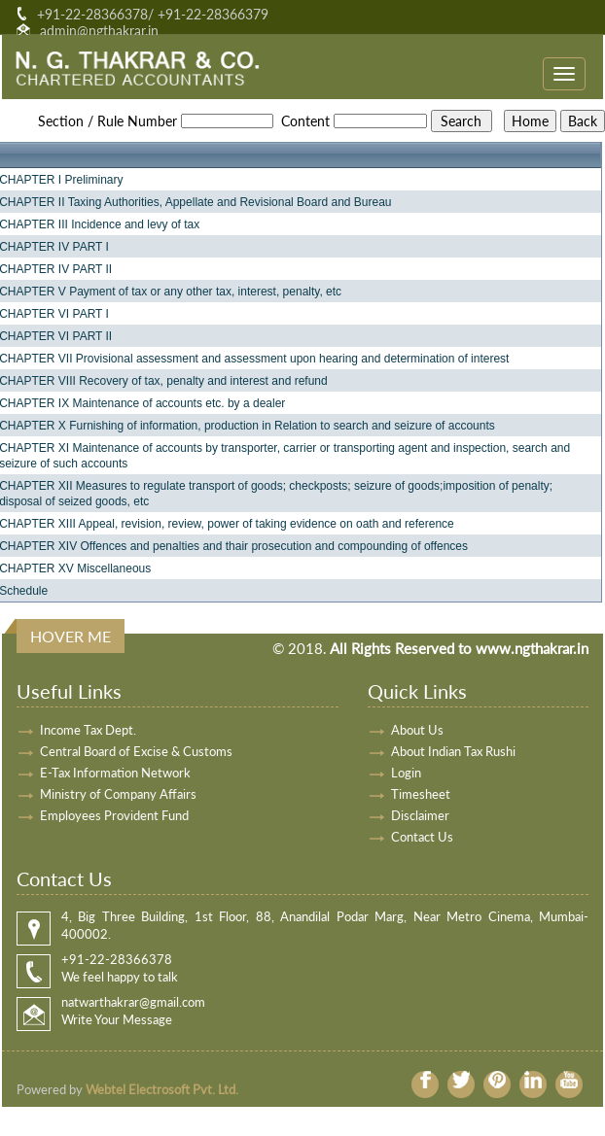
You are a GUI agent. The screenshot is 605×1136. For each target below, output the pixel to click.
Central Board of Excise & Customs (136, 751)
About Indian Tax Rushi (453, 751)
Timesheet (420, 794)
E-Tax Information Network (115, 772)
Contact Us (422, 836)
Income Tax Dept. (88, 730)
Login (406, 772)
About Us (417, 730)
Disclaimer (420, 815)
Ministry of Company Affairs (118, 794)
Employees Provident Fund (114, 815)
